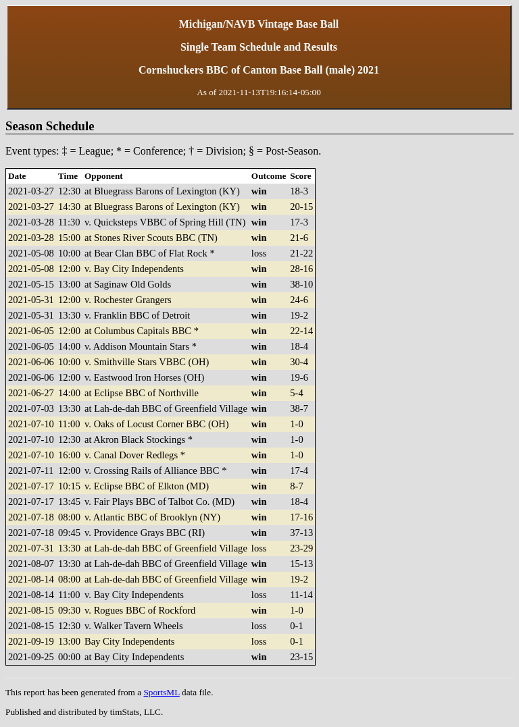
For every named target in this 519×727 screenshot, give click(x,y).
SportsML (161, 692)
